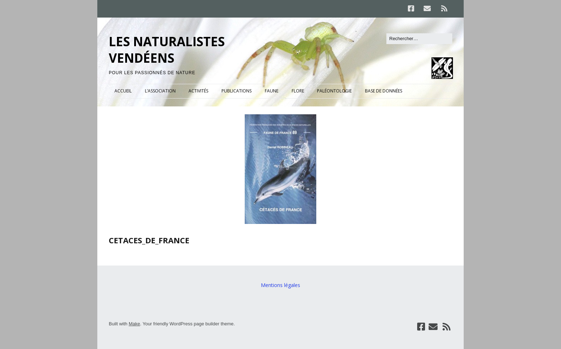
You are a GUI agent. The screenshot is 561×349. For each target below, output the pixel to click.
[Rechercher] (419, 38)
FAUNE (271, 91)
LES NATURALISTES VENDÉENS (167, 49)
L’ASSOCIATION (160, 91)
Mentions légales (280, 285)
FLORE (298, 91)
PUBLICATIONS (236, 91)
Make (134, 323)
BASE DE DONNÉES (383, 91)
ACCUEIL (123, 91)
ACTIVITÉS (198, 91)
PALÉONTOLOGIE (334, 91)
